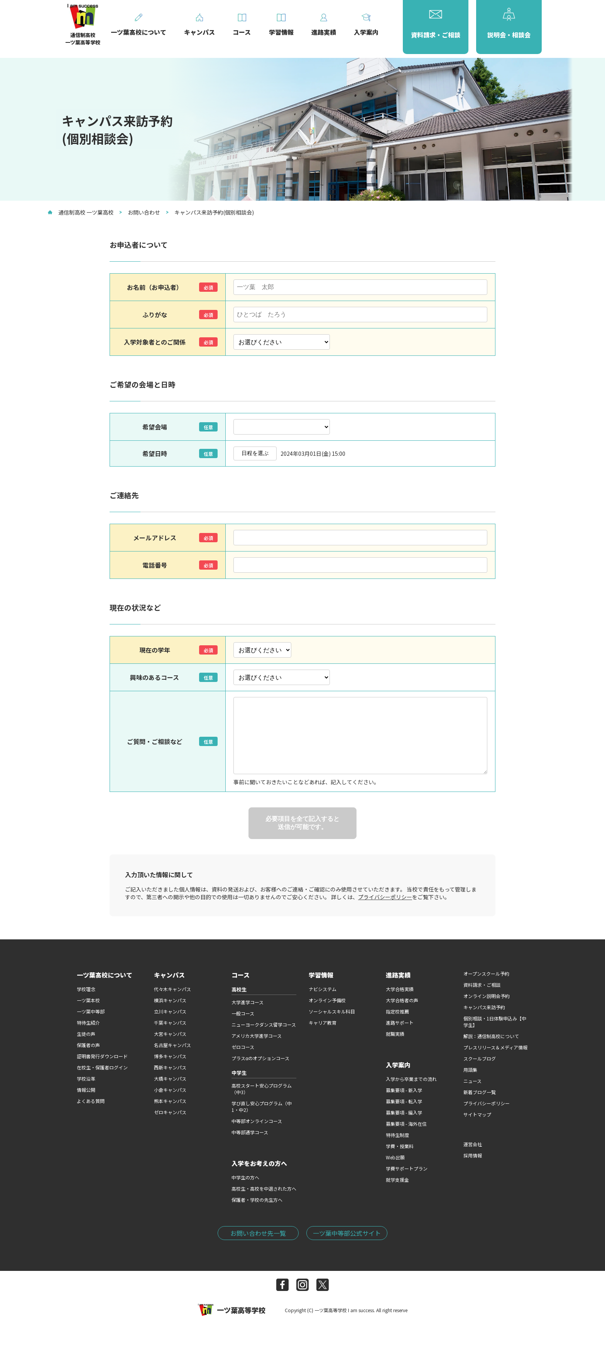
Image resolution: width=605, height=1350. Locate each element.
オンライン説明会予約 (486, 996)
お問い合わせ (139, 212)
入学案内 (398, 1064)
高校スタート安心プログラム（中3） (262, 1088)
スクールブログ (479, 1058)
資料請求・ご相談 (481, 984)
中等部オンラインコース (257, 1121)
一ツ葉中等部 (91, 1011)
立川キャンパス (170, 1011)
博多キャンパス (170, 1056)
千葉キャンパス (170, 1022)
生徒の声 (86, 1033)
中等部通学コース (250, 1132)
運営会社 (472, 1144)
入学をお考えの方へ (259, 1163)
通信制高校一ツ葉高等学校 (82, 35)
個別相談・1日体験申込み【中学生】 (494, 1021)
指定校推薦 (397, 1011)
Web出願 (395, 1157)
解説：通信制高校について (491, 1036)
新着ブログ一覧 (479, 1092)
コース (241, 975)
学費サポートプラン (407, 1168)
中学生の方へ (245, 1177)
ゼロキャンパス (170, 1112)
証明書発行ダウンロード (102, 1056)
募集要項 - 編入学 (404, 1112)
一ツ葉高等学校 (231, 1310)
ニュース (472, 1081)
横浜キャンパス (170, 1000)
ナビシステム (322, 989)
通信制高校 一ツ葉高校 (80, 212)
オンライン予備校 (327, 1000)
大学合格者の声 (402, 1000)
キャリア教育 (322, 1022)
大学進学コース (248, 1002)
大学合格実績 (400, 989)
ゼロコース (243, 1047)
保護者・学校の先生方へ (257, 1199)
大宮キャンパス (170, 1033)
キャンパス (169, 975)
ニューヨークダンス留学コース (264, 1024)
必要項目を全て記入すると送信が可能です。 (302, 822)
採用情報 (472, 1155)
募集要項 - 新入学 (404, 1090)
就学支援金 (397, 1179)
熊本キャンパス (170, 1101)
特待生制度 (397, 1135)
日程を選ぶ (255, 453)
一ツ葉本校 (88, 1000)
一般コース (243, 1013)
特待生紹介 (88, 1022)
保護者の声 (88, 1045)
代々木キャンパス (172, 989)
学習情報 (321, 975)
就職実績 (395, 1033)
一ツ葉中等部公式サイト (347, 1233)
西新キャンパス (170, 1067)
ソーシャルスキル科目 (332, 1011)
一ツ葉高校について (104, 975)
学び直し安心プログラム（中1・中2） (262, 1106)
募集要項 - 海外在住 (406, 1123)
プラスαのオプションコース (260, 1058)
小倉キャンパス (170, 1089)
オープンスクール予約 (486, 973)
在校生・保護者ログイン (102, 1067)
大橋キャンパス (170, 1078)
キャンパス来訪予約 (484, 1007)
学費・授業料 (400, 1146)
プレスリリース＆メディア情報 (495, 1047)
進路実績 (398, 975)
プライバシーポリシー (385, 897)
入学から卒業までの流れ (411, 1079)
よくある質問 (91, 1101)
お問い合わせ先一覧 (258, 1233)
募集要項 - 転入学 (404, 1101)
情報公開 (86, 1089)
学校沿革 (86, 1078)
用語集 (470, 1069)
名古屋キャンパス (172, 1045)
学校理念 (86, 989)
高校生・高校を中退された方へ (264, 1188)
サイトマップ (477, 1114)
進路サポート (400, 1022)
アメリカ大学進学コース (257, 1035)
